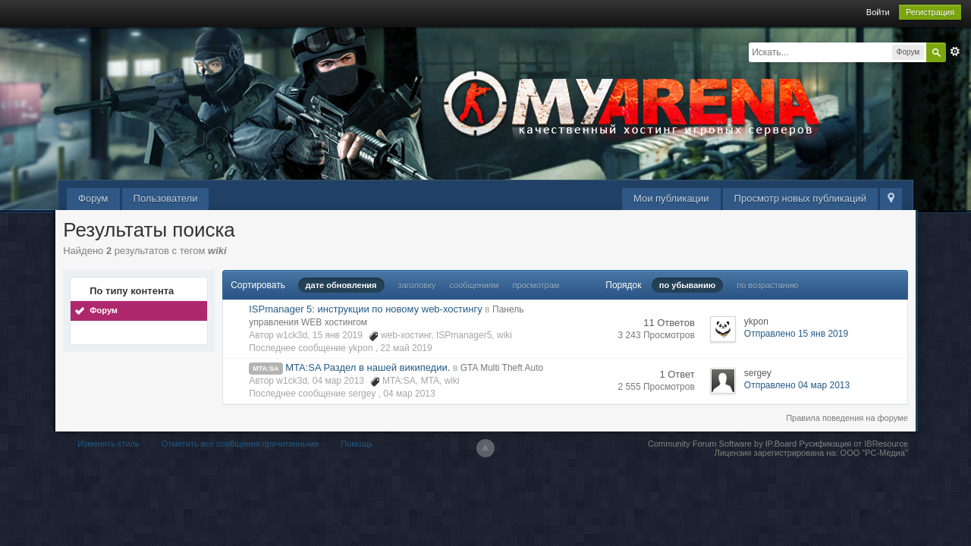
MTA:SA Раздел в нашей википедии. (367, 367)
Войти (878, 12)
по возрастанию (767, 285)
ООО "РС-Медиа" (874, 452)
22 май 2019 (406, 348)
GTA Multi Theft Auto (502, 367)
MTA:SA (265, 368)
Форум (93, 198)
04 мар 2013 (409, 393)
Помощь (357, 443)
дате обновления (341, 285)
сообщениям (473, 285)
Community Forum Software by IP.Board (722, 443)
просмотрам (535, 285)
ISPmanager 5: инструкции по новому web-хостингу (365, 309)
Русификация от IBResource (852, 443)
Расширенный (955, 52)
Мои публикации (671, 198)
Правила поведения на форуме (847, 417)
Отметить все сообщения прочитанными (240, 443)
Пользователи (166, 198)
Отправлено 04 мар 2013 (797, 385)
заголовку (417, 285)
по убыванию (687, 285)
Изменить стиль (108, 443)
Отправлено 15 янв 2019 (796, 333)
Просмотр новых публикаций (800, 198)
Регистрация (930, 12)
